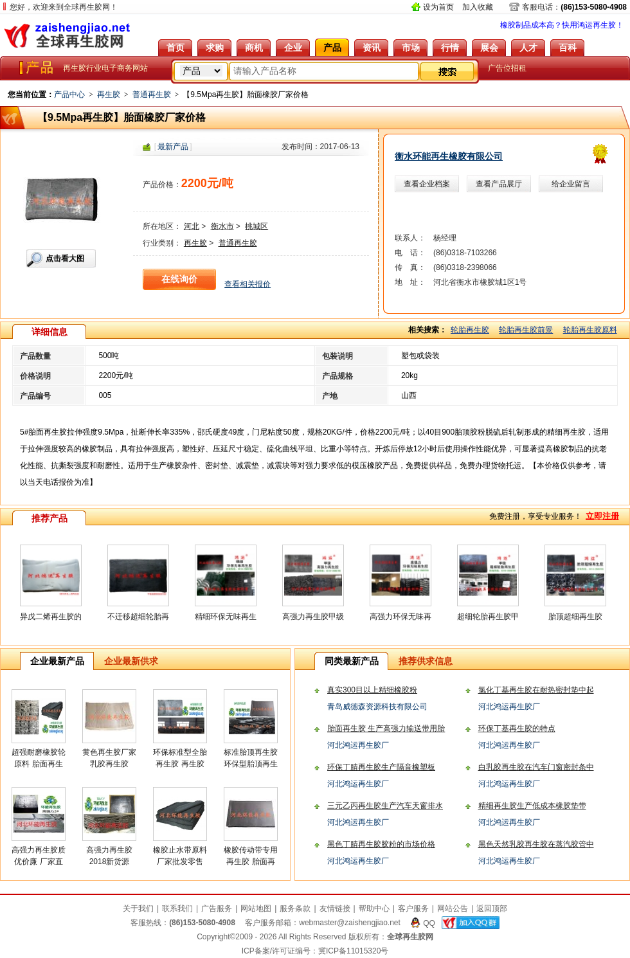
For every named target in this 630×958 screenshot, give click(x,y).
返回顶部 (491, 908)
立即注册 (602, 516)
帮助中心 (374, 908)
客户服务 (413, 908)
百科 (568, 47)
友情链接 (335, 908)
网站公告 (452, 908)
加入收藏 (477, 7)
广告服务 (216, 908)
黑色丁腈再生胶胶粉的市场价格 (381, 844)
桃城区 (256, 226)
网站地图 (255, 908)
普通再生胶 (151, 94)
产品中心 (69, 94)
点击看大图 (65, 258)
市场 (411, 47)
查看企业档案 (427, 183)
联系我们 (177, 908)
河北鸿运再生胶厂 (509, 706)
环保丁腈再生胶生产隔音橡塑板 (381, 767)
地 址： (410, 282)
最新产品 (173, 146)
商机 (254, 47)
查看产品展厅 (499, 183)
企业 (293, 47)
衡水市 (222, 226)
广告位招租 (507, 68)
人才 (528, 47)
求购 (215, 47)
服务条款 (295, 908)
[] (173, 146)
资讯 (372, 47)
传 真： (410, 267)
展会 (489, 47)
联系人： (410, 237)
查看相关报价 (247, 284)
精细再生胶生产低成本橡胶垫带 (532, 805)
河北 (191, 226)
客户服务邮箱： (323, 922)
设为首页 (438, 7)
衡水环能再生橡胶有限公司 (449, 156)
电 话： (410, 252)
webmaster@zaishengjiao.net (350, 922)
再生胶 (108, 94)
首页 (175, 47)
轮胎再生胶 (470, 329)
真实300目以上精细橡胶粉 (372, 689)
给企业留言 (571, 183)
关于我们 (138, 908)
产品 (332, 47)
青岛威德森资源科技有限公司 (377, 706)
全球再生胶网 (67, 35)
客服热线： (182, 922)
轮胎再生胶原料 (590, 329)
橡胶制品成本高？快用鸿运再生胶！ (562, 25)
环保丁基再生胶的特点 (516, 728)
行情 (450, 47)
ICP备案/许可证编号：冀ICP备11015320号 (315, 950)
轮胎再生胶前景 (526, 329)
